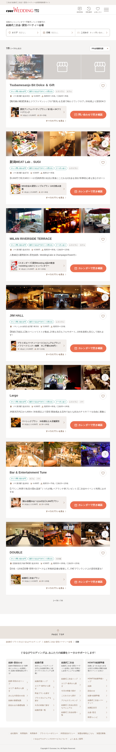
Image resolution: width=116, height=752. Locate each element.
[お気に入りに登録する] (103, 85)
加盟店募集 (101, 733)
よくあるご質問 (76, 739)
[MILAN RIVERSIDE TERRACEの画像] (58, 220)
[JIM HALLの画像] (58, 297)
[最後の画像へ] (105, 143)
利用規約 (23, 733)
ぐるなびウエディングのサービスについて (50, 739)
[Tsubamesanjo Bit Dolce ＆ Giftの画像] (58, 67)
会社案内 (14, 733)
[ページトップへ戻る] (58, 632)
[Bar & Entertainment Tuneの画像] (58, 454)
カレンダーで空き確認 (88, 191)
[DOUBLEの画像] (58, 534)
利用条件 (33, 733)
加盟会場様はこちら (86, 733)
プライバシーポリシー (49, 733)
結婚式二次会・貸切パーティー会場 (58, 642)
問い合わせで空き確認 (88, 114)
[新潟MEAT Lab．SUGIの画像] (58, 143)
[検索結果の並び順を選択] (100, 48)
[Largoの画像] (58, 377)
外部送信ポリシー (68, 733)
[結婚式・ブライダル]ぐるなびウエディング (23, 642)
